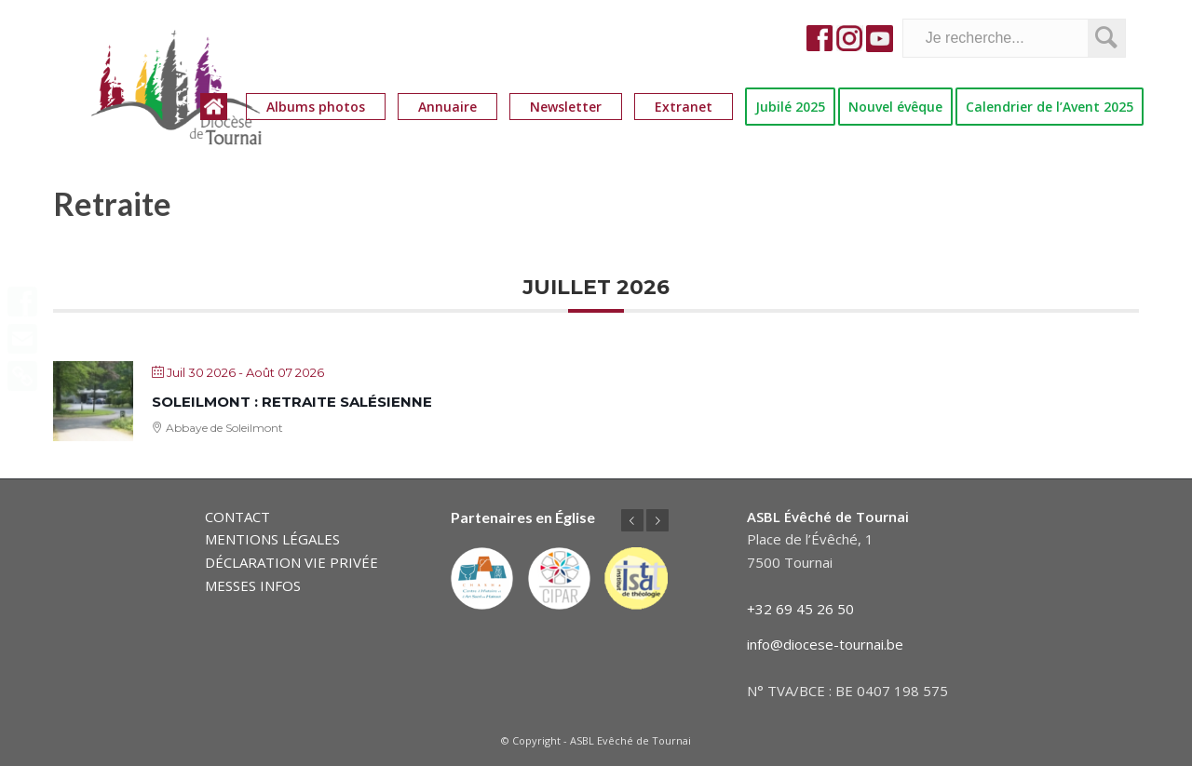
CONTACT (237, 516)
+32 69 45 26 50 (800, 608)
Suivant (657, 520)
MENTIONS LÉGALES (272, 539)
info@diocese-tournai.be (825, 644)
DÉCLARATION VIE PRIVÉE (291, 562)
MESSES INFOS (253, 585)
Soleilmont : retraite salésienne (292, 401)
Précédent (632, 520)
